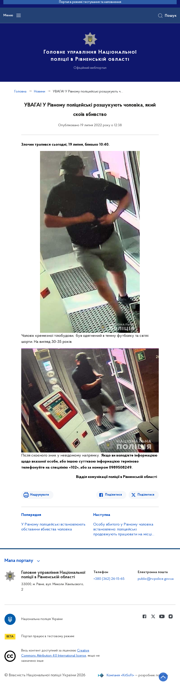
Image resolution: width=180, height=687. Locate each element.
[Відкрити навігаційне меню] (18, 15)
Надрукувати (39, 494)
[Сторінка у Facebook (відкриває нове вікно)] (144, 616)
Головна (20, 91)
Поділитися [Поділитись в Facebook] (113, 494)
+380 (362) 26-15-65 (109, 579)
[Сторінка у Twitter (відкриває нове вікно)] (153, 616)
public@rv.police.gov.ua (156, 579)
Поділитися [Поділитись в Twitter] (146, 494)
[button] (22, 560)
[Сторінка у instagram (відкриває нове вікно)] (170, 616)
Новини (39, 91)
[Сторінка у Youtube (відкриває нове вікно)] (162, 616)
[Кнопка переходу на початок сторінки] (163, 676)
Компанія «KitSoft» (120, 675)
